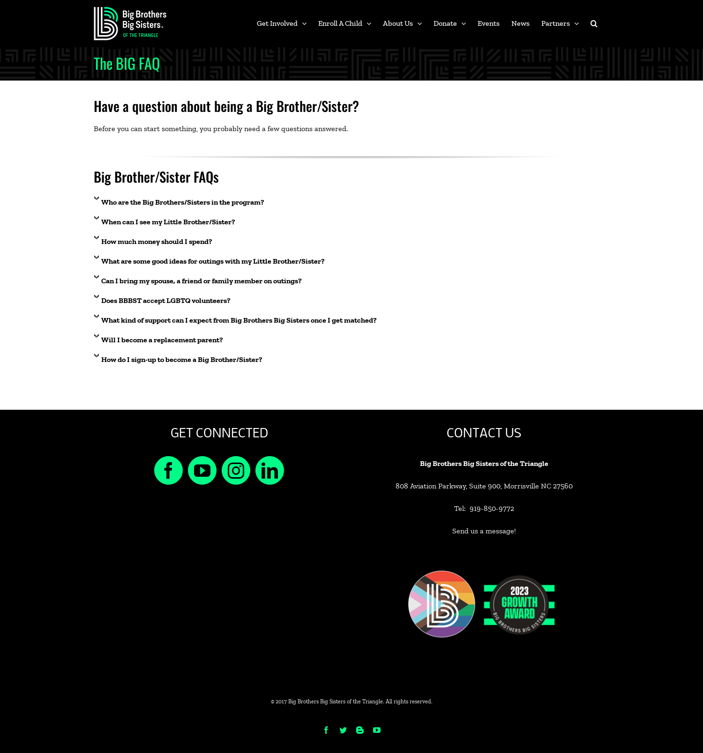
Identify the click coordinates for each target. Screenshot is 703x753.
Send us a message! (484, 530)
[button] (594, 23)
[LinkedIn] (269, 470)
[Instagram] (236, 470)
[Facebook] (168, 470)
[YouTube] (202, 470)
